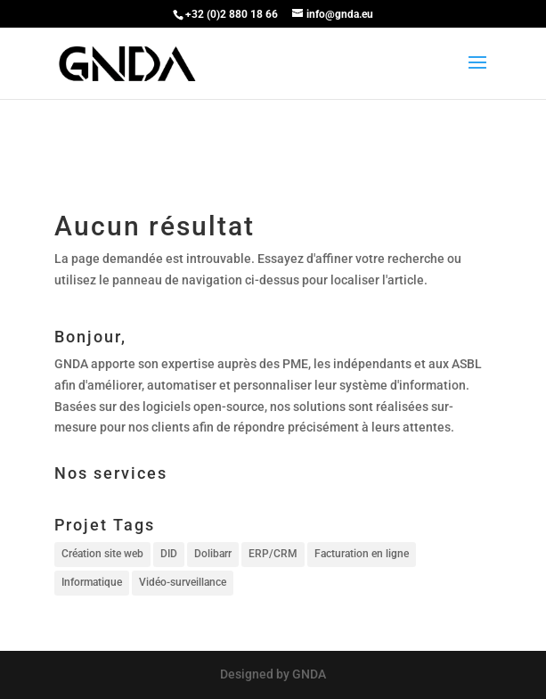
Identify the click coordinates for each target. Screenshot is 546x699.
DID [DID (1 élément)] (168, 553)
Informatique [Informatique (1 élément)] (91, 582)
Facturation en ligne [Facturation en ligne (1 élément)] (361, 553)
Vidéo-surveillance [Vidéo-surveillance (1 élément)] (182, 582)
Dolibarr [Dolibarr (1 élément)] (213, 553)
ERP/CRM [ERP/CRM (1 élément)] (273, 553)
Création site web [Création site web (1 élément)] (102, 553)
